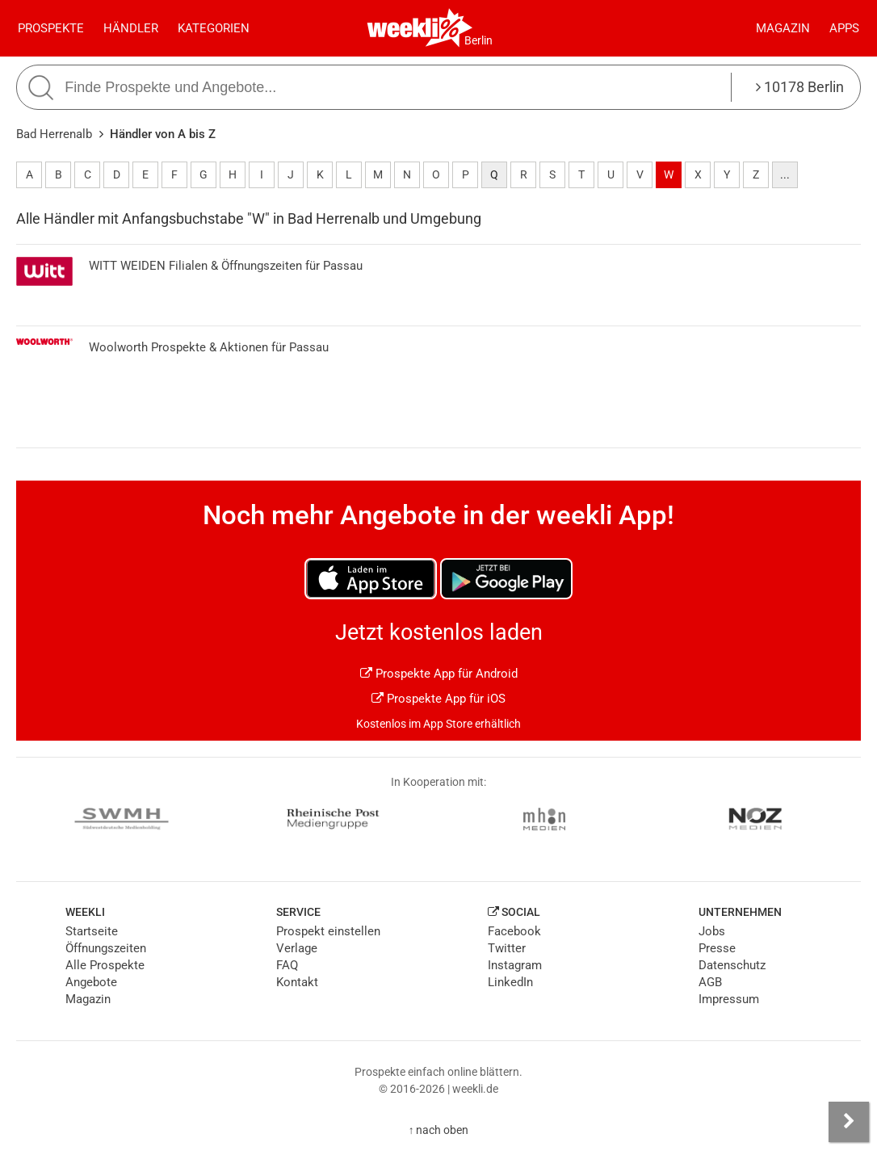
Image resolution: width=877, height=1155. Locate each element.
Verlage (296, 948)
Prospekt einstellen (328, 931)
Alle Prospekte (105, 965)
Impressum (729, 999)
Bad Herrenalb (54, 134)
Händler (130, 28)
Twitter (507, 948)
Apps (844, 28)
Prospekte (51, 28)
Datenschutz (732, 965)
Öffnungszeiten (105, 948)
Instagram (515, 965)
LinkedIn (510, 982)
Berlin (478, 40)
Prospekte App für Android (439, 673)
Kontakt (297, 982)
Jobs (712, 931)
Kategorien (214, 28)
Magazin (783, 28)
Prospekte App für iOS (438, 698)
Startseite (91, 931)
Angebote (91, 982)
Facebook (514, 931)
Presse (717, 948)
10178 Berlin (800, 86)
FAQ (287, 965)
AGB (710, 982)
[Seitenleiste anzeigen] (849, 1122)
